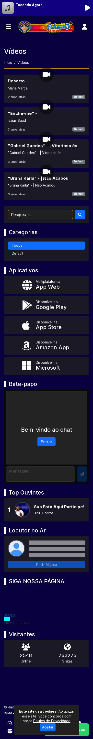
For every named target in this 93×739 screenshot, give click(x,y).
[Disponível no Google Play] (46, 305)
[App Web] (46, 285)
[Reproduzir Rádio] (87, 8)
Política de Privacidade (51, 721)
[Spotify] (10, 731)
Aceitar (47, 727)
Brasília (9, 615)
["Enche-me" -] (46, 121)
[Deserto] (46, 89)
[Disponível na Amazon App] (46, 345)
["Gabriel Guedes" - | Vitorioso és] (46, 153)
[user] (84, 27)
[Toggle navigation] (8, 27)
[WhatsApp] (10, 723)
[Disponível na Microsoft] (46, 366)
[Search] (80, 214)
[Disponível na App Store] (46, 325)
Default (78, 97)
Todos (17, 245)
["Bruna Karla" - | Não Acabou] (46, 186)
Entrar (46, 441)
